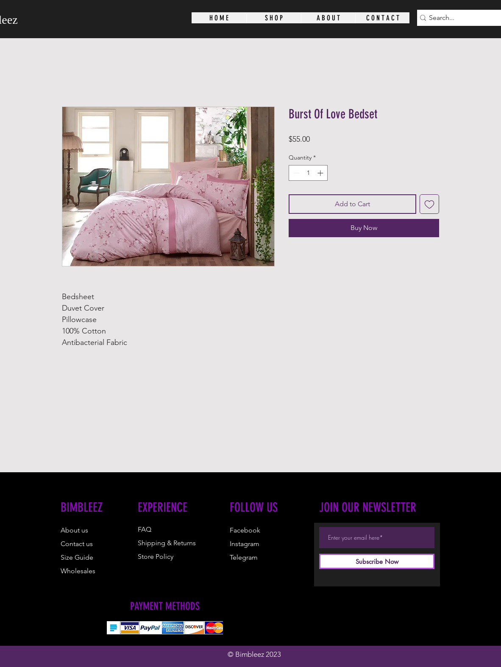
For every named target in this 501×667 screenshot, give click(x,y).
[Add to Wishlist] (429, 204)
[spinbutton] (308, 172)
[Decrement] (295, 172)
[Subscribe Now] (376, 561)
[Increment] (321, 172)
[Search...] (458, 18)
